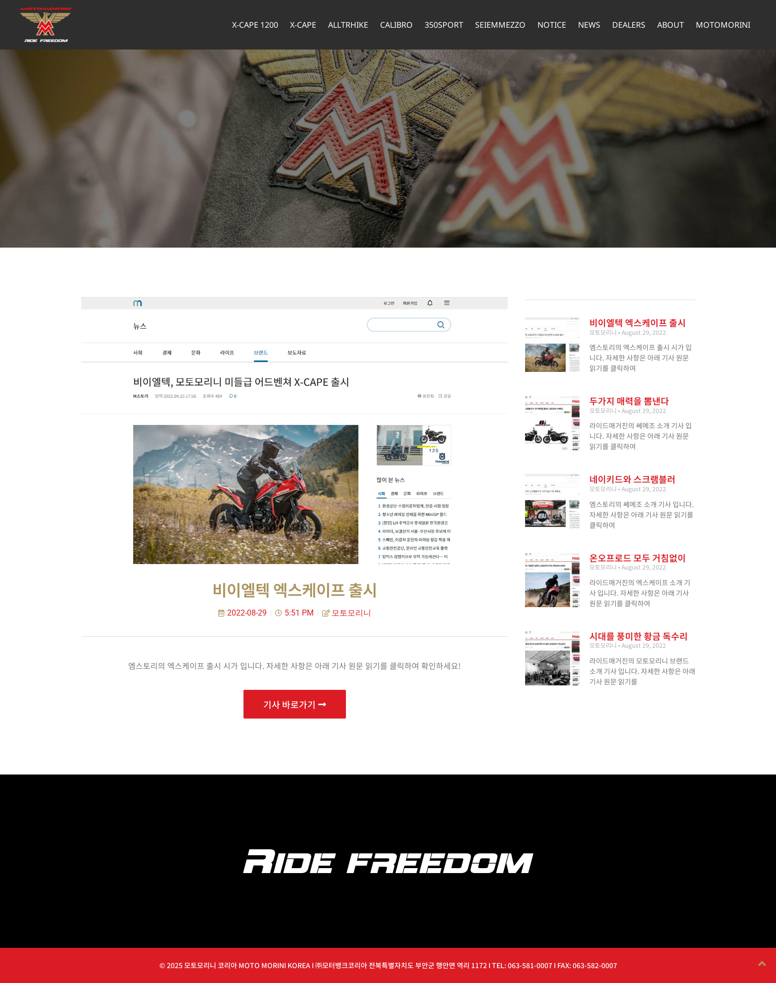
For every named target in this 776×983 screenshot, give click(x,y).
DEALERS (628, 24)
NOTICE (551, 24)
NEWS (589, 24)
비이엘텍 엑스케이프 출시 (637, 322)
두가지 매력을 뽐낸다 (629, 400)
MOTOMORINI (723, 24)
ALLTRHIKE (348, 24)
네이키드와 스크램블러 (632, 478)
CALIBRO (396, 24)
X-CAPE (303, 24)
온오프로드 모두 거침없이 (637, 557)
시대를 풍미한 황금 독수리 (638, 635)
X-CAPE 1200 (255, 24)
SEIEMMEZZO (500, 24)
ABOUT (670, 24)
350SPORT (444, 24)
